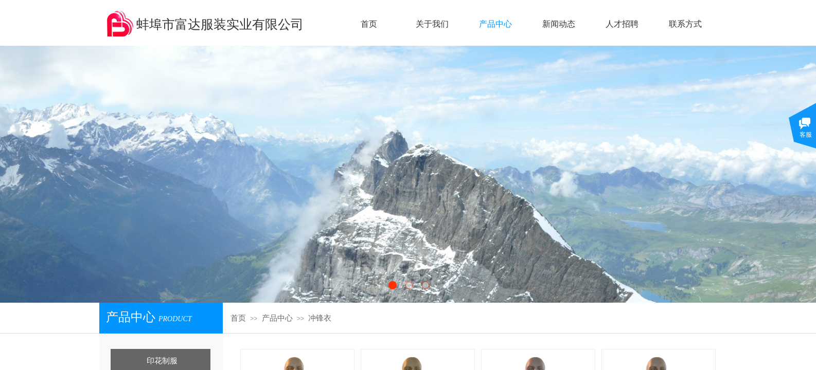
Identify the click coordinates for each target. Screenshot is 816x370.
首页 (238, 318)
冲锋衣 (319, 318)
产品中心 (277, 318)
